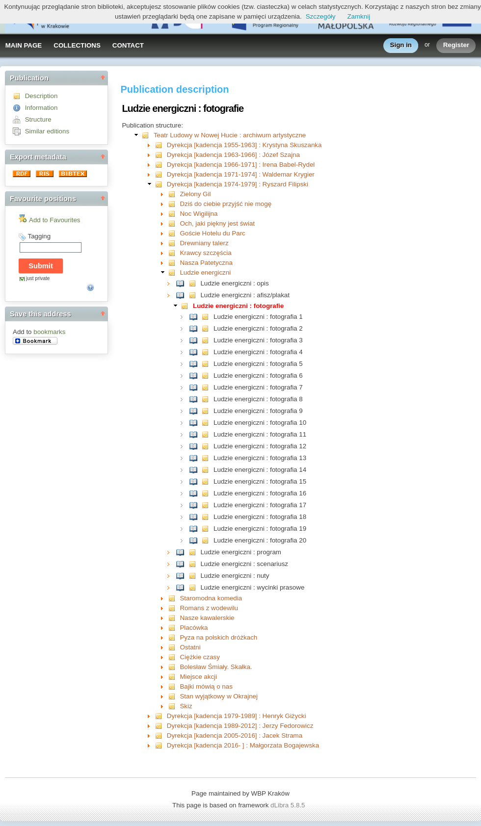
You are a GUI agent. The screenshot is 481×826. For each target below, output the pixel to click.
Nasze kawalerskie (207, 617)
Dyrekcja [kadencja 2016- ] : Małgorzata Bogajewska (243, 745)
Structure (38, 119)
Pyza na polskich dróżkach (218, 637)
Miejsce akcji (198, 676)
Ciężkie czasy (199, 657)
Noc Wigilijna (198, 213)
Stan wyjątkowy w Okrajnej (219, 696)
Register (456, 45)
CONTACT (128, 45)
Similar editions (47, 131)
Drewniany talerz (204, 243)
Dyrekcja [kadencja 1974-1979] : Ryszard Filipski (237, 184)
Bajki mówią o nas (206, 686)
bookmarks (49, 332)
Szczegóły (321, 16)
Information (41, 107)
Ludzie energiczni (205, 272)
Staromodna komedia (211, 598)
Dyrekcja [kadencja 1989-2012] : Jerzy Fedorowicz (240, 725)
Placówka (194, 627)
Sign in (401, 45)
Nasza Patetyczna (206, 262)
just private (38, 278)
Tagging (39, 236)
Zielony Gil (195, 194)
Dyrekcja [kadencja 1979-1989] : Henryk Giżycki (236, 716)
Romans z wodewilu (209, 608)
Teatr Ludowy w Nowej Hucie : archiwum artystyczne (230, 135)
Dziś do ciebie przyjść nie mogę (225, 203)
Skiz (186, 706)
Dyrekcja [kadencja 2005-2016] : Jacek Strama (234, 735)
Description (41, 96)
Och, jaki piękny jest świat (217, 223)
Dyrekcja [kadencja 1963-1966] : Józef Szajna (233, 154)
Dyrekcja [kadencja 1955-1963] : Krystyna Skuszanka (244, 145)
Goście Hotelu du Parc (212, 233)
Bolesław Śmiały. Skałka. (216, 667)
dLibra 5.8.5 (288, 805)
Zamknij (358, 16)
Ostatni (190, 647)
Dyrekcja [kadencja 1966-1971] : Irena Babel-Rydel (241, 164)
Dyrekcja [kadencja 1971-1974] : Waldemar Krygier (241, 174)
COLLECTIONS (77, 45)
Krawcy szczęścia (205, 253)
